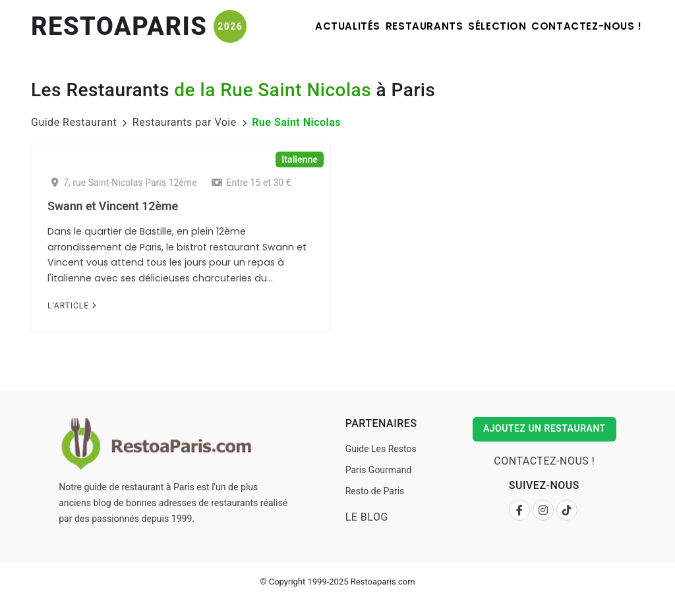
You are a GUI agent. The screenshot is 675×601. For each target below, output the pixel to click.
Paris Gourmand (376, 470)
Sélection (477, 26)
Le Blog (364, 517)
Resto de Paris (373, 491)
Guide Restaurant (74, 122)
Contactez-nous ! (580, 26)
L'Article (71, 305)
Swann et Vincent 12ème (112, 206)
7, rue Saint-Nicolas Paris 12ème (124, 182)
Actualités (297, 26)
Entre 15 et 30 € (251, 182)
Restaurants (389, 26)
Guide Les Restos (379, 449)
